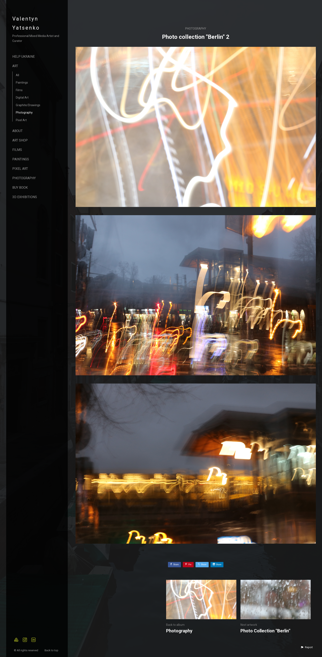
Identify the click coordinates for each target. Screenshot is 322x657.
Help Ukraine (23, 57)
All (17, 75)
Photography (24, 112)
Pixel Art (21, 120)
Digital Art (22, 97)
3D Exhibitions (24, 197)
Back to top (52, 650)
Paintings (22, 82)
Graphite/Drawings (28, 105)
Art (15, 66)
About (17, 131)
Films (19, 90)
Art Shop (20, 140)
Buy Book (20, 188)
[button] (306, 647)
